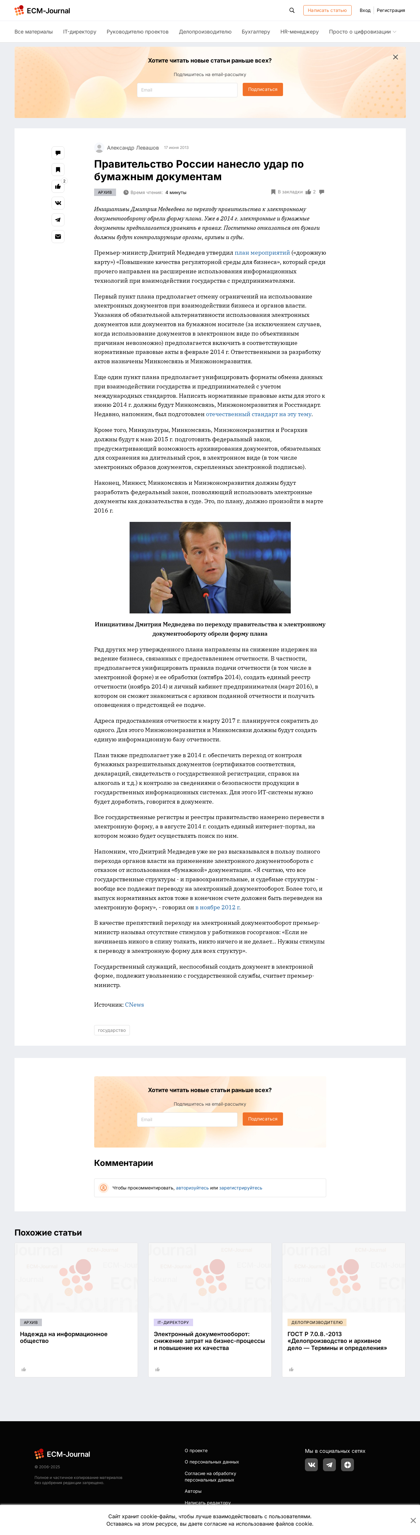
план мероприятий (262, 252)
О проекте (196, 1450)
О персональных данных (212, 1461)
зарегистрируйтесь (240, 1187)
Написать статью (327, 10)
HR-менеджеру (299, 31)
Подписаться (263, 89)
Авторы (193, 1491)
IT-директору (79, 31)
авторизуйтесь (192, 1187)
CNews (134, 1004)
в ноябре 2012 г (217, 907)
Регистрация (391, 10)
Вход (365, 10)
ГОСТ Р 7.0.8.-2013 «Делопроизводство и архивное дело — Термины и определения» (337, 1341)
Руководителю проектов (138, 31)
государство (112, 1030)
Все (34, 31)
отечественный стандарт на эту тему (258, 414)
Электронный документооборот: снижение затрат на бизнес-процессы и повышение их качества (209, 1341)
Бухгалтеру (256, 31)
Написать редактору (208, 1502)
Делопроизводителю (205, 31)
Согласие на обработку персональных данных (210, 1476)
